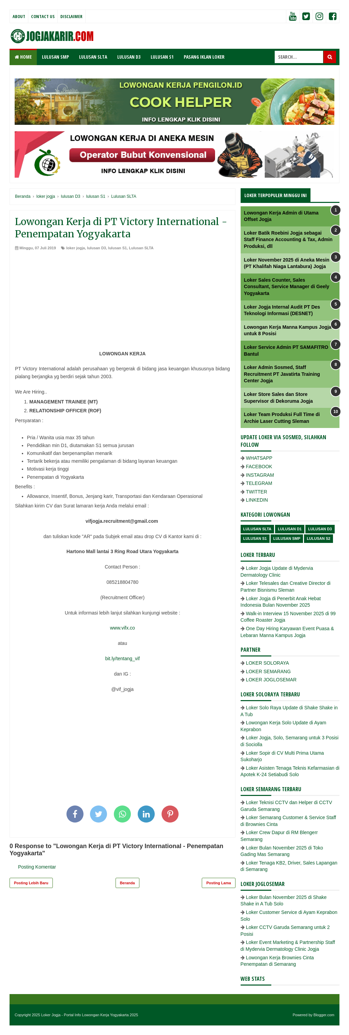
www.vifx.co (122, 628)
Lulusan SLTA (141, 248)
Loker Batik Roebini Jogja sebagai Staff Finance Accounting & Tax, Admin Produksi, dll (288, 239)
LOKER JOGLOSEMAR (271, 679)
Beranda (127, 883)
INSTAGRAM (260, 475)
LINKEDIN (257, 500)
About (19, 16)
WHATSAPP (259, 458)
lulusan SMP (286, 538)
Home (23, 57)
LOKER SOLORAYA (267, 663)
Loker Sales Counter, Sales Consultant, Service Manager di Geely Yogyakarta (287, 286)
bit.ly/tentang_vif (122, 658)
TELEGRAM (259, 483)
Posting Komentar (37, 867)
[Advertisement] (122, 302)
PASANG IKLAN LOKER (204, 57)
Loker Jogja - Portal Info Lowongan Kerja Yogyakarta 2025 (89, 1015)
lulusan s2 (318, 538)
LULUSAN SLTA (93, 57)
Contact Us (43, 16)
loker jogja (75, 248)
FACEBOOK (259, 466)
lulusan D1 (290, 529)
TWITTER (256, 491)
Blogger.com (324, 1015)
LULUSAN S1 (162, 57)
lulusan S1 (117, 248)
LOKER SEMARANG (268, 671)
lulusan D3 (96, 248)
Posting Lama (218, 883)
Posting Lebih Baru (31, 883)
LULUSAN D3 (128, 57)
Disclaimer (71, 16)
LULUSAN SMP (55, 57)
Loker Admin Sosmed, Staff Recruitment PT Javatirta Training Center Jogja (282, 374)
